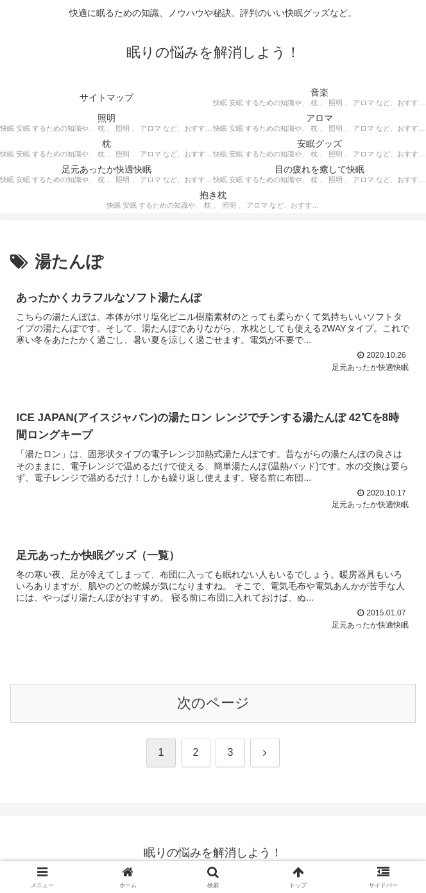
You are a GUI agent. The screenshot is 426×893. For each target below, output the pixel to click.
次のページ (213, 705)
